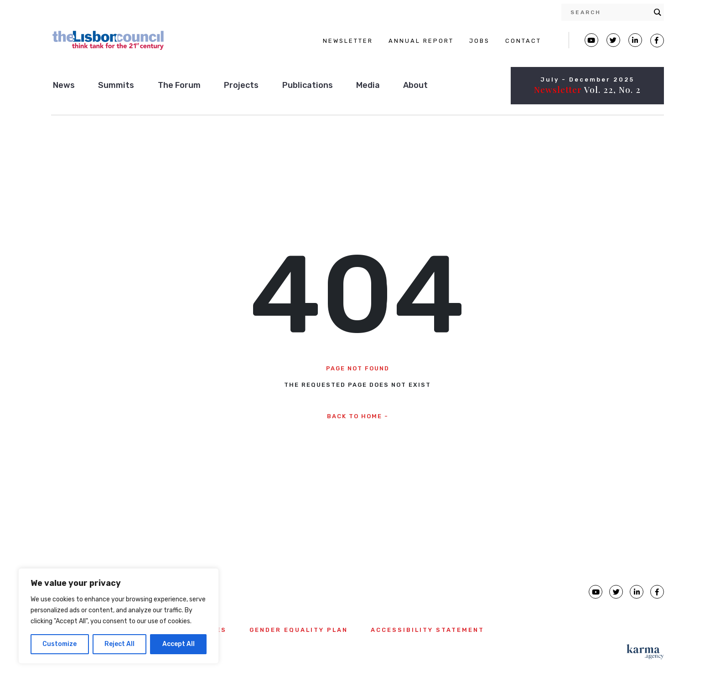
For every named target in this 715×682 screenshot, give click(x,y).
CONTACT (523, 40)
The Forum (179, 85)
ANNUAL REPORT (421, 40)
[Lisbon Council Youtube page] (591, 40)
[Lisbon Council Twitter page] (613, 40)
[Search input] (609, 12)
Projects (241, 85)
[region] (118, 616)
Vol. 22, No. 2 (587, 89)
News (64, 85)
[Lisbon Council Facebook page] (657, 40)
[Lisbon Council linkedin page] (636, 592)
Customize (59, 644)
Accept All (178, 644)
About (415, 85)
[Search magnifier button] (657, 12)
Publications (307, 85)
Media (368, 85)
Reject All (119, 644)
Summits (116, 85)
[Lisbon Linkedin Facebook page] (635, 40)
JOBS (479, 40)
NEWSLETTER (348, 40)
